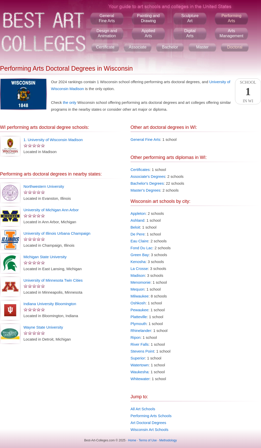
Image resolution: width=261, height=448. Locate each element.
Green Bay (139, 255)
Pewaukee (139, 310)
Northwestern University (43, 186)
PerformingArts (231, 18)
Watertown (139, 365)
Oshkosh (138, 303)
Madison (137, 275)
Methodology (168, 440)
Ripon (135, 337)
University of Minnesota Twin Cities (53, 280)
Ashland (137, 220)
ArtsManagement (231, 33)
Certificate (105, 47)
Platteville (138, 317)
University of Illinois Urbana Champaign (56, 233)
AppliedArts (148, 33)
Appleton (138, 213)
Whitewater (140, 379)
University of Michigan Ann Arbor (51, 210)
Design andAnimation (107, 33)
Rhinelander (140, 330)
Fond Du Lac (141, 248)
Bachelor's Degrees (147, 183)
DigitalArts (189, 33)
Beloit (135, 227)
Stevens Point (142, 351)
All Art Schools (142, 409)
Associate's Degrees (147, 176)
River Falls (139, 344)
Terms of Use (148, 440)
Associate (137, 47)
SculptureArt (190, 18)
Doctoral (234, 47)
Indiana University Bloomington (49, 304)
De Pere (137, 234)
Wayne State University (43, 327)
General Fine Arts (145, 139)
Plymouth (138, 323)
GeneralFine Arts (107, 18)
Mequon (137, 289)
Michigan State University (45, 257)
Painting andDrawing (148, 18)
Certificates (140, 169)
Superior (137, 358)
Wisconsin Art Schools (149, 429)
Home (132, 440)
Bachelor (170, 47)
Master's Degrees (145, 190)
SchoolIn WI (248, 91)
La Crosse (139, 268)
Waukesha (139, 372)
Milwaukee (139, 296)
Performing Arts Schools (151, 416)
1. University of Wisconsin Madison (53, 140)
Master (202, 47)
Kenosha (138, 261)
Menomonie (140, 282)
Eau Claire (139, 241)
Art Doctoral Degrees (148, 422)
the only (69, 102)
